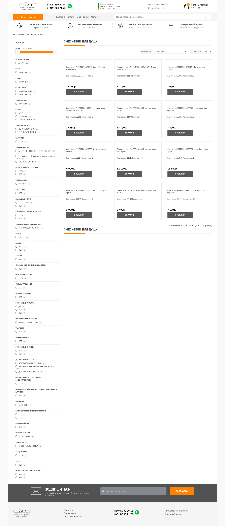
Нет (20, 174)
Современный (25, 120)
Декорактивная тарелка (30, 363)
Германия (23, 82)
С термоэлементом (27, 162)
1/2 (20, 288)
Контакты (95, 16)
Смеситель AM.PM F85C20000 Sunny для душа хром (86, 191)
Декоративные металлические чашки (34, 367)
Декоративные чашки (29, 372)
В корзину (79, 92)
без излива (24, 203)
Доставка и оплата (65, 16)
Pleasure (23, 116)
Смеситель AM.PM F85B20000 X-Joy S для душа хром (187, 150)
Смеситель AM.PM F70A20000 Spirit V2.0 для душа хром (85, 68)
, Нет (21, 247)
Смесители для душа (35, 34)
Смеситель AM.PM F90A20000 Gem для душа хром (136, 191)
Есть (21, 142)
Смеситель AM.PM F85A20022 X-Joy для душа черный (187, 109)
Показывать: (196, 51)
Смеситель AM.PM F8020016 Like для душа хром (186, 68)
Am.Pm (21, 34)
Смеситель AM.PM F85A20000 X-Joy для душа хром (136, 109)
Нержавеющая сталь (28, 322)
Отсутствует (25, 436)
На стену (23, 104)
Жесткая (23, 184)
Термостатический (27, 132)
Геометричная (25, 91)
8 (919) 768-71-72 (56, 7)
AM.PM (22, 63)
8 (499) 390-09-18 (56, 4)
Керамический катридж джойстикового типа (36, 157)
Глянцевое (24, 405)
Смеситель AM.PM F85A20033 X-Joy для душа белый (86, 150)
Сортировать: (146, 51)
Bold (21, 113)
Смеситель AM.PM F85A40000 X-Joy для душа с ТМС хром (137, 150)
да (20, 307)
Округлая (23, 72)
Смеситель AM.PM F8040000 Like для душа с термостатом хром (85, 109)
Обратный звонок (156, 8)
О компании (82, 16)
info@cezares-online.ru (158, 4)
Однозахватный (27, 129)
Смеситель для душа (28, 446)
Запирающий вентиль (29, 228)
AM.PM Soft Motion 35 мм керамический (35, 152)
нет (20, 206)
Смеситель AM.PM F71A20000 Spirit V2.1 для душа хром (136, 68)
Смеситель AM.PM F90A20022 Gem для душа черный (186, 191)
